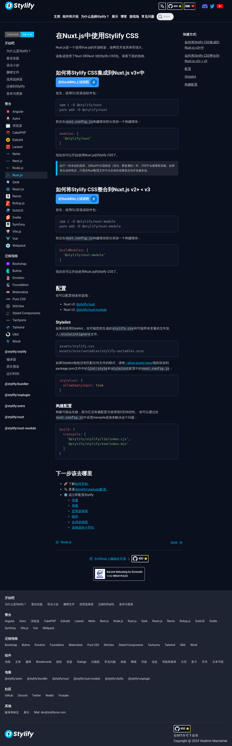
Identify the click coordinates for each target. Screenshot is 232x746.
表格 (123, 659)
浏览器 (35, 618)
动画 (7, 659)
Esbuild (65, 618)
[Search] (165, 16)
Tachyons (154, 642)
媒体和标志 (12, 710)
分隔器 (95, 659)
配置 (188, 69)
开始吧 (9, 595)
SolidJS (200, 618)
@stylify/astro (13, 676)
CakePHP (50, 618)
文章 (18, 659)
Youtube (64, 693)
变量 (75, 498)
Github (9, 693)
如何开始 (81, 481)
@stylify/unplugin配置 (90, 487)
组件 (75, 514)
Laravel (79, 618)
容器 (69, 659)
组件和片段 (71, 16)
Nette (91, 618)
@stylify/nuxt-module (91, 309)
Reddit (50, 693)
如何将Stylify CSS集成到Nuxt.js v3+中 (202, 45)
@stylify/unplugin (139, 676)
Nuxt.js (132, 618)
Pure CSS (93, 642)
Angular (9, 618)
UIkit (182, 642)
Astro (22, 618)
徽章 (28, 659)
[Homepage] (20, 6)
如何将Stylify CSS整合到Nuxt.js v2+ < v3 (202, 58)
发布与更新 (126, 601)
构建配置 (191, 84)
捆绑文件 (69, 601)
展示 (115, 16)
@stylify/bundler (37, 676)
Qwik (144, 618)
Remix (171, 618)
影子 (194, 659)
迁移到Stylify (106, 601)
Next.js (104, 618)
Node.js (118, 618)
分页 (184, 659)
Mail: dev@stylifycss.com (50, 710)
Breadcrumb (43, 659)
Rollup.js (185, 618)
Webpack (48, 625)
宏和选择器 (80, 509)
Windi (193, 642)
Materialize (76, 642)
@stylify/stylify (114, 676)
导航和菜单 (169, 659)
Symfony (10, 625)
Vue (35, 625)
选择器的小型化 (83, 525)
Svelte (213, 618)
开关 (205, 659)
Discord (22, 693)
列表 (144, 659)
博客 (124, 16)
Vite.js (24, 625)
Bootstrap (11, 642)
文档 (57, 16)
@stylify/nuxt (85, 303)
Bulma (26, 642)
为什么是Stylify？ (15, 601)
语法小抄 (53, 601)
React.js (157, 618)
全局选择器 (80, 520)
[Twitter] (212, 6)
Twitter (36, 693)
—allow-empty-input (139, 361)
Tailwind (170, 642)
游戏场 (134, 16)
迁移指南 (11, 636)
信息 (154, 659)
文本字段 (218, 659)
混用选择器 (86, 601)
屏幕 (75, 503)
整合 (8, 612)
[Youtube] (220, 6)
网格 (134, 659)
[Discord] (205, 6)
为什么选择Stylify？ (95, 16)
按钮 (59, 659)
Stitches (109, 642)
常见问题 (147, 16)
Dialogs (81, 659)
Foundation (57, 642)
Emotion (40, 642)
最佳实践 (37, 601)
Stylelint (190, 77)
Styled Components (131, 642)
